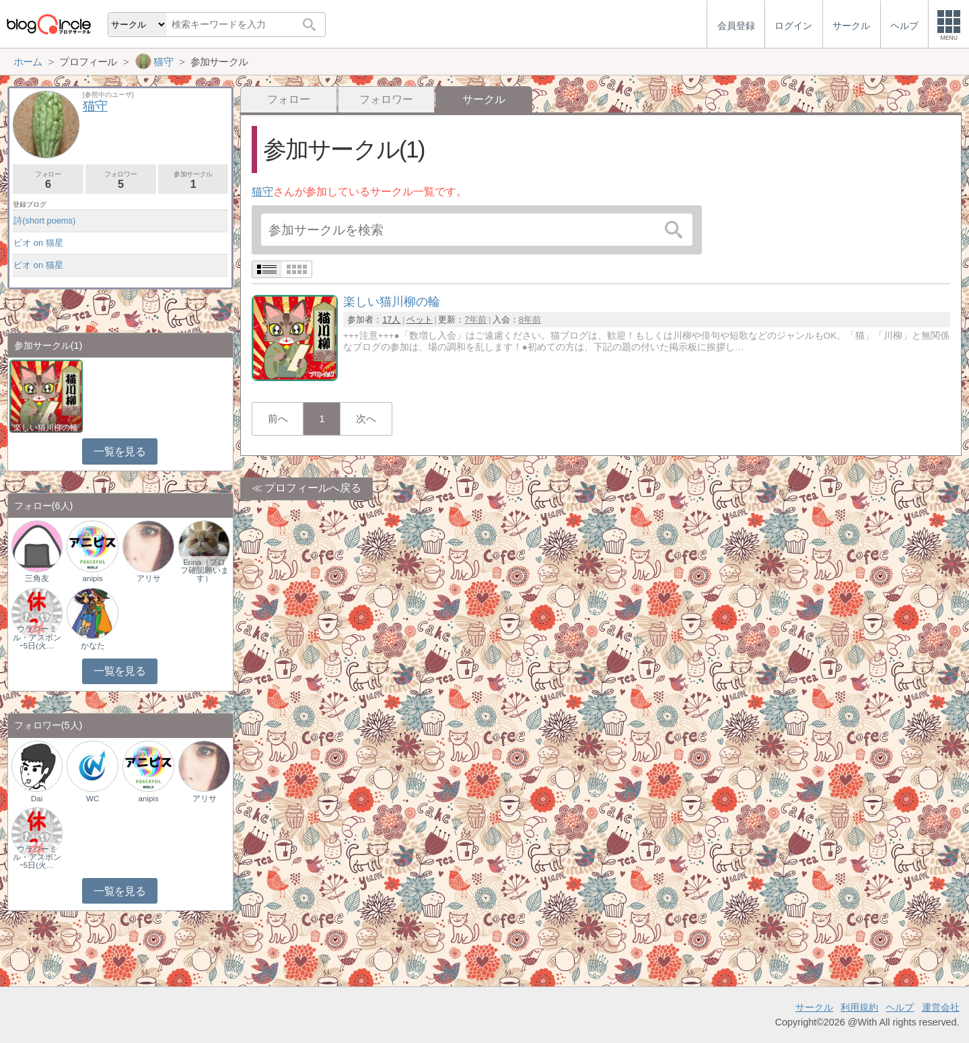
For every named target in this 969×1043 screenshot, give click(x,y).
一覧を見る (119, 451)
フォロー (288, 99)
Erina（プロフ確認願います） (204, 570)
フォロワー (386, 99)
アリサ (149, 578)
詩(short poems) (44, 220)
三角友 (37, 578)
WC (92, 799)
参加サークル (193, 180)
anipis (93, 578)
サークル (814, 1007)
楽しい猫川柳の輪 (45, 428)
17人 (391, 319)
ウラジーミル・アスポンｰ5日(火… (37, 637)
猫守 (262, 191)
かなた (93, 646)
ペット (419, 319)
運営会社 (941, 1007)
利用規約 (859, 1007)
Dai (36, 799)
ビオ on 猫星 (38, 243)
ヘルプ (900, 1007)
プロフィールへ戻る (312, 488)
